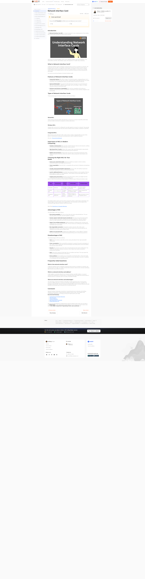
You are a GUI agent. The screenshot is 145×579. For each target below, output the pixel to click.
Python (60, 320)
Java (56, 320)
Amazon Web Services (59, 323)
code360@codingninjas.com (73, 355)
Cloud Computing (88, 320)
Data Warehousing (84, 323)
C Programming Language (67, 320)
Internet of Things (92, 323)
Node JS (94, 320)
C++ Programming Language (78, 320)
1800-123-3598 (70, 354)
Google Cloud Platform (75, 323)
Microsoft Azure (67, 323)
